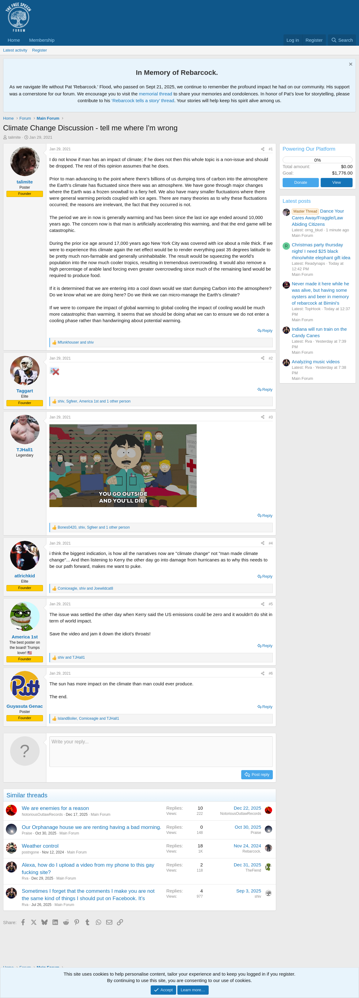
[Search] (342, 40)
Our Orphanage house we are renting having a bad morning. (91, 827)
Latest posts (297, 201)
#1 (271, 149)
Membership (42, 40)
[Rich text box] (161, 751)
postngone (30, 852)
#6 (271, 673)
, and (85, 588)
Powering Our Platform (309, 149)
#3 (271, 417)
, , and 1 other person (94, 401)
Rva (25, 878)
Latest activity (15, 50)
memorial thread (155, 93)
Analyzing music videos (316, 361)
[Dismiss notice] (350, 65)
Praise (27, 833)
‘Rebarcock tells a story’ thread (142, 100)
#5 (271, 604)
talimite (14, 137)
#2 (271, 358)
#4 (271, 543)
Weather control (40, 846)
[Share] (263, 149)
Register (39, 50)
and (76, 342)
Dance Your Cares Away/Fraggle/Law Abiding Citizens (318, 217)
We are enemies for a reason (55, 808)
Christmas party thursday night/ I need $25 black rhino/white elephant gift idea (321, 251)
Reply (267, 330)
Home (14, 40)
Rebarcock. (251, 851)
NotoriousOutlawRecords (42, 814)
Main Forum (100, 814)
